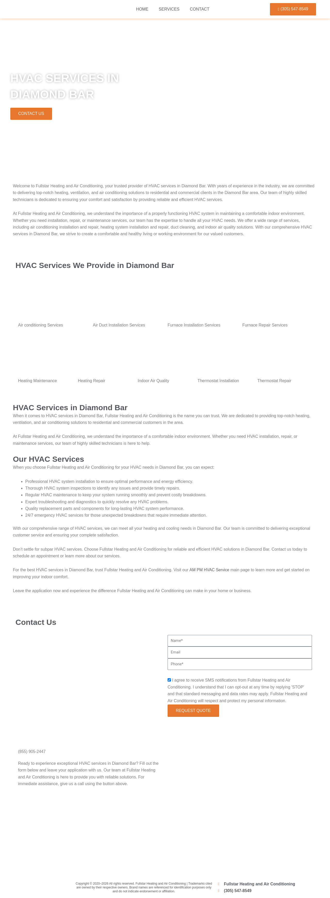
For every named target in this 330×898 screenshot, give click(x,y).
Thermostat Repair (274, 381)
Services (169, 9)
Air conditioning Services (40, 325)
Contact (199, 9)
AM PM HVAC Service (209, 570)
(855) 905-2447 (32, 752)
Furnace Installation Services (194, 325)
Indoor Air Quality (153, 381)
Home (142, 9)
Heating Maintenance (37, 381)
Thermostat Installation (218, 381)
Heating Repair (91, 381)
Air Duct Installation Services (119, 325)
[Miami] (165, 834)
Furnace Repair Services (265, 325)
